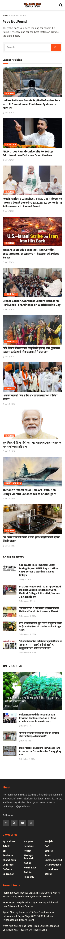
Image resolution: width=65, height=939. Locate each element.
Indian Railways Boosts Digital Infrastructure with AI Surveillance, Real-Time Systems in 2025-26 (31, 104)
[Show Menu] (4, 5)
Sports (49, 850)
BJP (4, 850)
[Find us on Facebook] (6, 823)
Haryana (28, 841)
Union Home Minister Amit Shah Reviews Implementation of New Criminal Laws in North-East (37, 718)
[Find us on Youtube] (22, 823)
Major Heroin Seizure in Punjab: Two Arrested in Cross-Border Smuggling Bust (40, 751)
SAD (47, 846)
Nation (27, 863)
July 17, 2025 (25, 580)
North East (30, 867)
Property (29, 877)
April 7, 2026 (8, 113)
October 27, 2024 (27, 759)
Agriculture (9, 841)
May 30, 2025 (25, 741)
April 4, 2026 (9, 499)
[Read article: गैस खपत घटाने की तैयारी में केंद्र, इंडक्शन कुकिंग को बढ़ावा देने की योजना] (32, 519)
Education (10, 145)
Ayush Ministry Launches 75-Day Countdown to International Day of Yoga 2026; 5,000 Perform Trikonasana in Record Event (32, 202)
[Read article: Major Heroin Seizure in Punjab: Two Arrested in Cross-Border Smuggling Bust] (9, 751)
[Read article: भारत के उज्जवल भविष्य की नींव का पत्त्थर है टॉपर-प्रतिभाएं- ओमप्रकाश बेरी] (9, 736)
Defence (7, 869)
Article (6, 846)
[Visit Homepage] (32, 5)
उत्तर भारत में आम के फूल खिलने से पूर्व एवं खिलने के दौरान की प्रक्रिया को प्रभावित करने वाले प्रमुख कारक (40, 626)
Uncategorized (13, 483)
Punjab (49, 841)
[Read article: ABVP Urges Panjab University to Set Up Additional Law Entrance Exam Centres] (32, 133)
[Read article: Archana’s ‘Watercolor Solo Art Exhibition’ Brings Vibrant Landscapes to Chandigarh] (32, 472)
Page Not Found (18, 15)
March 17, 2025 (25, 726)
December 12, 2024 (27, 601)
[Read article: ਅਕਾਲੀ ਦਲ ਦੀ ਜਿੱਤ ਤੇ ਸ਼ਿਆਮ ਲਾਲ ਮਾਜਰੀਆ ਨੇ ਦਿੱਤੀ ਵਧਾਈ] (32, 377)
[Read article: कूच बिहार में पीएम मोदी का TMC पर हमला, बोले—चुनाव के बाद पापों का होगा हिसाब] (32, 424)
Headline (9, 94)
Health (27, 850)
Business (8, 855)
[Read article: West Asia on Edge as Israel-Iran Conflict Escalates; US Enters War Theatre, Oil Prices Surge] (32, 231)
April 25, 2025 (11, 706)
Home (5, 15)
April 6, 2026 (9, 404)
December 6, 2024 (27, 616)
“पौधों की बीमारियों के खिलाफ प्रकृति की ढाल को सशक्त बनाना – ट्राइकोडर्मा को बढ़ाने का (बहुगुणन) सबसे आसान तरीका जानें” (40, 645)
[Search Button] (60, 5)
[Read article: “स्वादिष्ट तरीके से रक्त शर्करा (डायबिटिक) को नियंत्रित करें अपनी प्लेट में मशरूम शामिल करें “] (9, 611)
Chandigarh (11, 294)
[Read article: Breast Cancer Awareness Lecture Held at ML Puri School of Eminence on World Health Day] (32, 283)
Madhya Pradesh (28, 857)
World (48, 874)
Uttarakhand (52, 869)
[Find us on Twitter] (14, 823)
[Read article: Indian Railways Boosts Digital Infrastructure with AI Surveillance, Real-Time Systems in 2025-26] (32, 82)
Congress (8, 864)
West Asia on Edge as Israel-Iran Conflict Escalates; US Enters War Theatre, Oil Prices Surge (31, 253)
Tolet (48, 855)
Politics (9, 389)
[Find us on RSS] (31, 823)
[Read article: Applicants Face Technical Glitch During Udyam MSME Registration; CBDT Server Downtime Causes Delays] (9, 568)
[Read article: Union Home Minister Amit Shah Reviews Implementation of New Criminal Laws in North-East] (9, 718)
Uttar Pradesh (53, 864)
